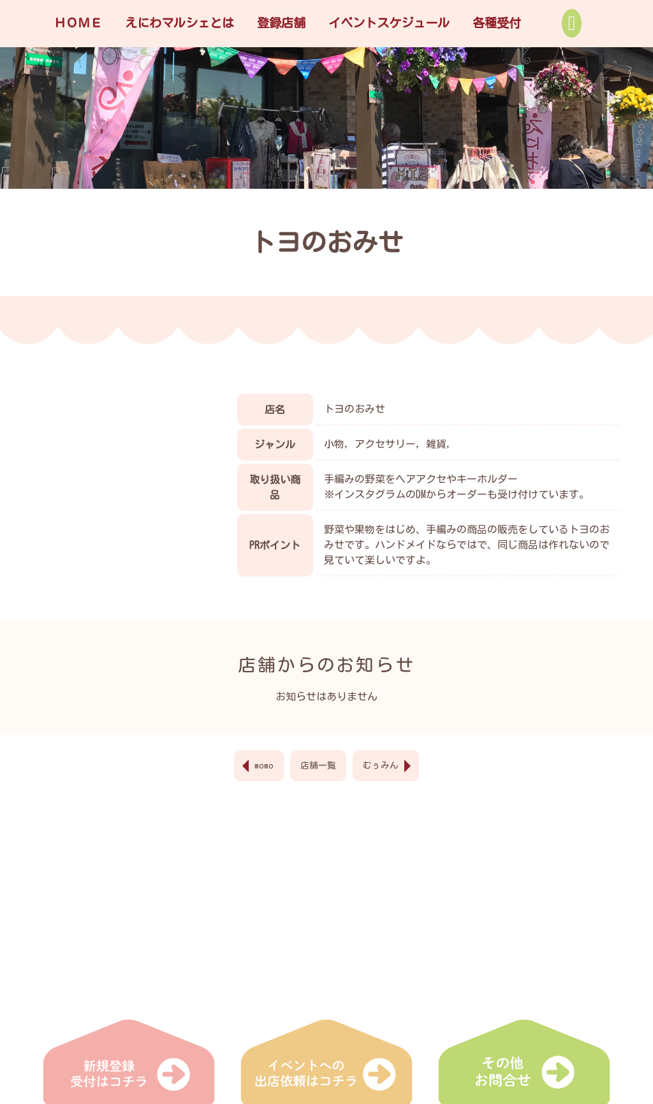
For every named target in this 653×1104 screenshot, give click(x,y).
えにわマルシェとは (179, 23)
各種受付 (497, 23)
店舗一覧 (318, 765)
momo (264, 765)
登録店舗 (281, 23)
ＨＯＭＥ (78, 23)
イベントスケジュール (389, 23)
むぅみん (381, 765)
